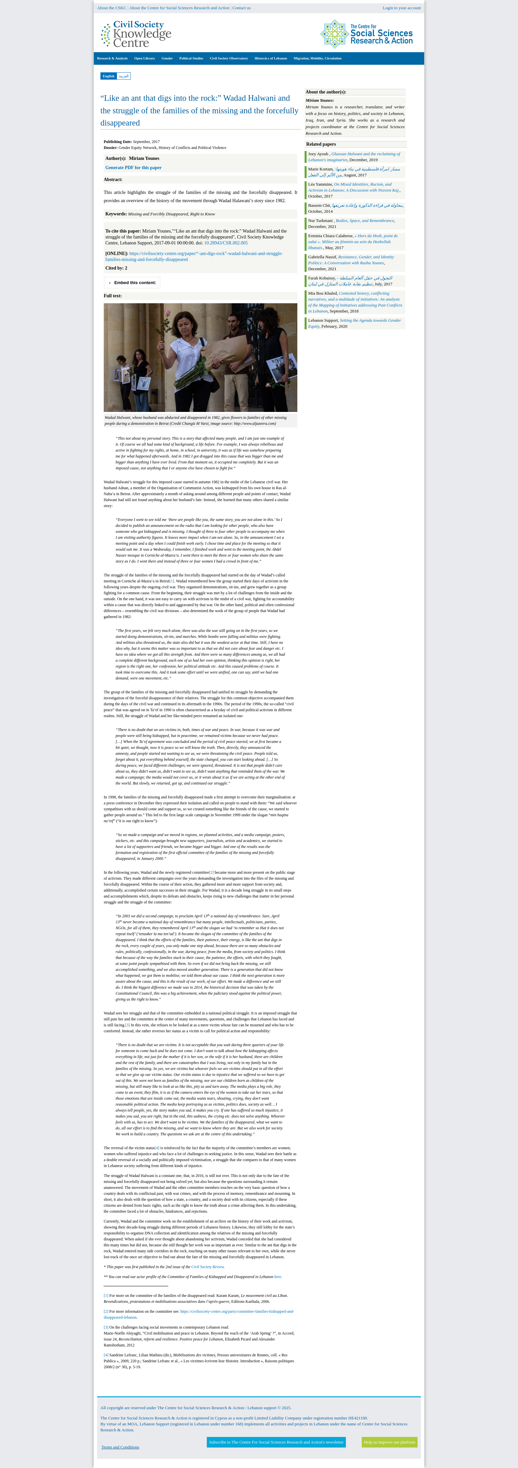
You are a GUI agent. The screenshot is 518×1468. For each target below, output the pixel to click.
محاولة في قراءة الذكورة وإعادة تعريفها (367, 205)
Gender (167, 58)
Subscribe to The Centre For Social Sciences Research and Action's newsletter (276, 1442)
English (108, 76)
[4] (157, 1148)
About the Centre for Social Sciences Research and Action (179, 7)
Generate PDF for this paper (133, 167)
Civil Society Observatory (229, 58)
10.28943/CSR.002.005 (226, 242)
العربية (124, 76)
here (277, 1276)
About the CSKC (112, 7)
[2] (211, 872)
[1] (171, 581)
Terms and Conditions (120, 1447)
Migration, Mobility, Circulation (318, 58)
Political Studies (191, 58)
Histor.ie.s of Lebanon (271, 58)
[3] (127, 1025)
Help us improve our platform (389, 1442)
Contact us (242, 7)
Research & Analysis (112, 58)
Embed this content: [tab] (132, 282)
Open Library (144, 58)
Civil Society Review (207, 1267)
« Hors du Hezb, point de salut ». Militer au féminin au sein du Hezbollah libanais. (353, 241)
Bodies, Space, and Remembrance (365, 220)
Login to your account (402, 7)
